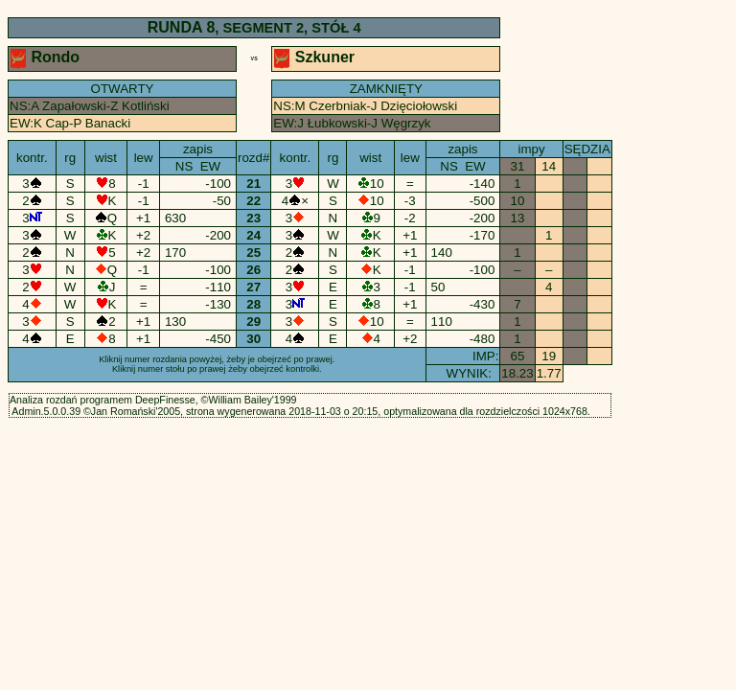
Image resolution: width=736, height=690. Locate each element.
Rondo (47, 57)
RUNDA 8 (182, 27)
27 (254, 287)
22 (254, 201)
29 (254, 321)
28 (254, 304)
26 (254, 270)
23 (254, 218)
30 (254, 339)
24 (254, 235)
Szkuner (316, 57)
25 (254, 252)
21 (254, 183)
